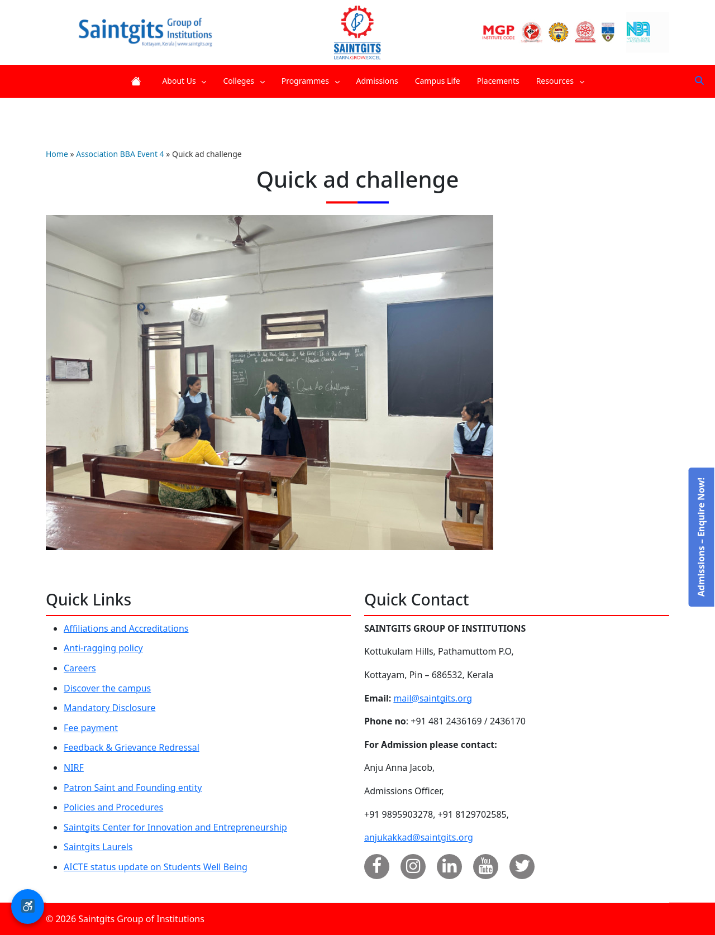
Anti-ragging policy (103, 648)
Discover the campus (107, 688)
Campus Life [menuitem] (437, 80)
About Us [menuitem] (184, 80)
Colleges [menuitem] (243, 80)
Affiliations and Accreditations (126, 628)
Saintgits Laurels (98, 847)
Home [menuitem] (138, 81)
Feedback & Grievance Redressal (131, 747)
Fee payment (91, 728)
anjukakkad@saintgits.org (418, 837)
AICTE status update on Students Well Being (155, 867)
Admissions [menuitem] (377, 80)
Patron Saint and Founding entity (133, 787)
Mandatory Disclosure (109, 708)
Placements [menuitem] (498, 80)
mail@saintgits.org (432, 698)
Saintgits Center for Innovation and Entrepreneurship (175, 827)
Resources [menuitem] (560, 80)
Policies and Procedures (113, 807)
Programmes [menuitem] (311, 80)
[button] (27, 906)
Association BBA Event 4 (120, 154)
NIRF (74, 767)
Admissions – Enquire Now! (700, 537)
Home (57, 154)
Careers (80, 668)
